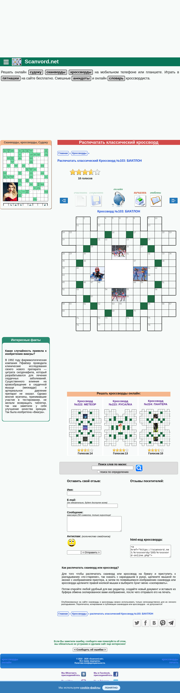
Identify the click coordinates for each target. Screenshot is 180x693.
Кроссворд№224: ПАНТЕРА (155, 402)
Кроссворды (79, 153)
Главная (63, 153)
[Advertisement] (90, 29)
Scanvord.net (42, 61)
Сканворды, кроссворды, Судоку (26, 142)
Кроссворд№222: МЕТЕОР (85, 402)
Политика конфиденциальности (89, 665)
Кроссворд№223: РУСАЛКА (120, 402)
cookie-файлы (90, 687)
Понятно (111, 687)
